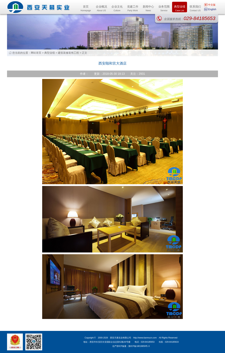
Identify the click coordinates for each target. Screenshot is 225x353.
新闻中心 (148, 8)
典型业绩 (179, 8)
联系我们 (195, 8)
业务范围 (163, 8)
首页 (85, 8)
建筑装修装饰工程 (68, 52)
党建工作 (132, 8)
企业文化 (117, 8)
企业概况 (101, 8)
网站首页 (36, 52)
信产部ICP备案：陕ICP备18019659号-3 (131, 346)
